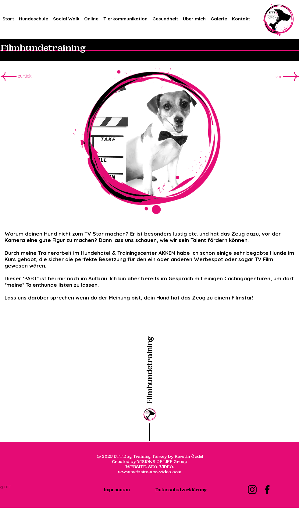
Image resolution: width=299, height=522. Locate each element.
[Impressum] (117, 490)
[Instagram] (252, 490)
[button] (33, 16)
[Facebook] (267, 490)
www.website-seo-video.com (150, 472)
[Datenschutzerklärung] (181, 490)
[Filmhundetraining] (149, 355)
